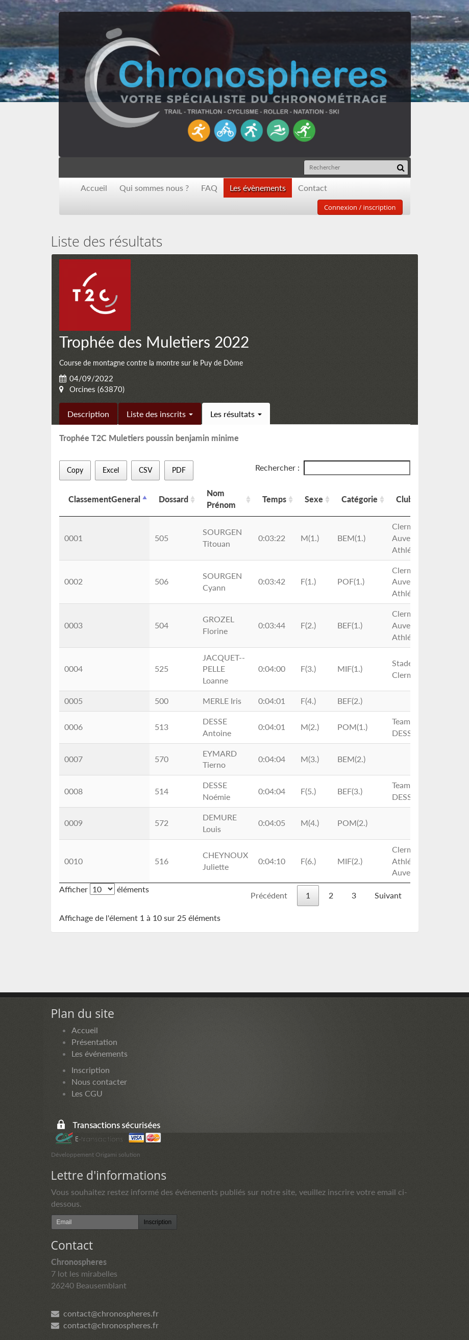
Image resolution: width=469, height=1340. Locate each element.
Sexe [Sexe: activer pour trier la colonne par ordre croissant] (314, 499)
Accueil (94, 187)
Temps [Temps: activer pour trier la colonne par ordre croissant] (274, 499)
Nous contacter (99, 1081)
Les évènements (258, 187)
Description (88, 414)
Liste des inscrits (160, 414)
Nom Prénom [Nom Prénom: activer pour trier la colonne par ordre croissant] (221, 498)
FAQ (209, 187)
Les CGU (87, 1093)
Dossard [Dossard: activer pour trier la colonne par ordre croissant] (173, 499)
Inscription (90, 1070)
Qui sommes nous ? (154, 187)
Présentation (94, 1041)
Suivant (388, 895)
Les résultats (236, 414)
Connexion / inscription (360, 207)
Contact (312, 187)
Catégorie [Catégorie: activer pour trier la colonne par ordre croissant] (359, 499)
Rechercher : (332, 467)
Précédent (269, 895)
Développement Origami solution (95, 1154)
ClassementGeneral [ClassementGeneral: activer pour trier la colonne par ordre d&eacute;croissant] (104, 499)
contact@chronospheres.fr (105, 1313)
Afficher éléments (104, 889)
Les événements (99, 1053)
